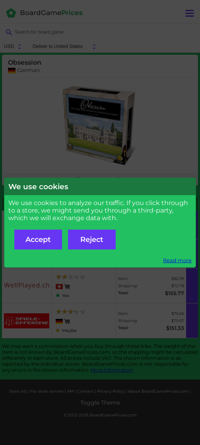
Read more (177, 260)
